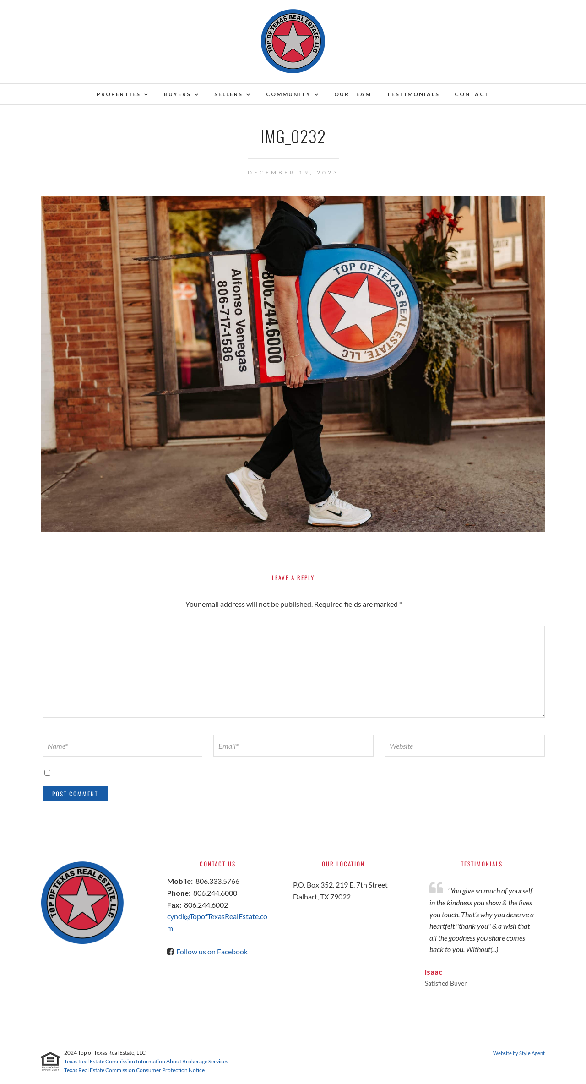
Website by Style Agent (519, 1053)
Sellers (228, 94)
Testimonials (413, 94)
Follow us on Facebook (212, 951)
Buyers (177, 94)
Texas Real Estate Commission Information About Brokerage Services (146, 1061)
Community (288, 94)
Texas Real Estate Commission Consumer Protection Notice (134, 1070)
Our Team (352, 94)
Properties (119, 94)
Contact (472, 94)
